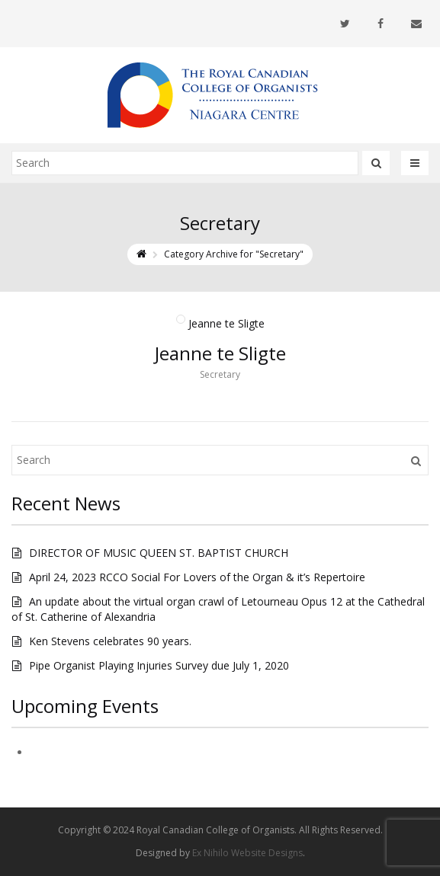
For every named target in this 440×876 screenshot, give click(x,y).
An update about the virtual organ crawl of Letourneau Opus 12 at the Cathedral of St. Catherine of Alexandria (218, 609)
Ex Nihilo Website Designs (247, 852)
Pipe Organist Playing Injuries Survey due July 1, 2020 (159, 665)
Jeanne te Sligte (220, 353)
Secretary (220, 374)
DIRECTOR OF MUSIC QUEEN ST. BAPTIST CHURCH (158, 552)
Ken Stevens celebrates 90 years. (110, 641)
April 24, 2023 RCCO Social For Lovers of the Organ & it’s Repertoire (197, 577)
